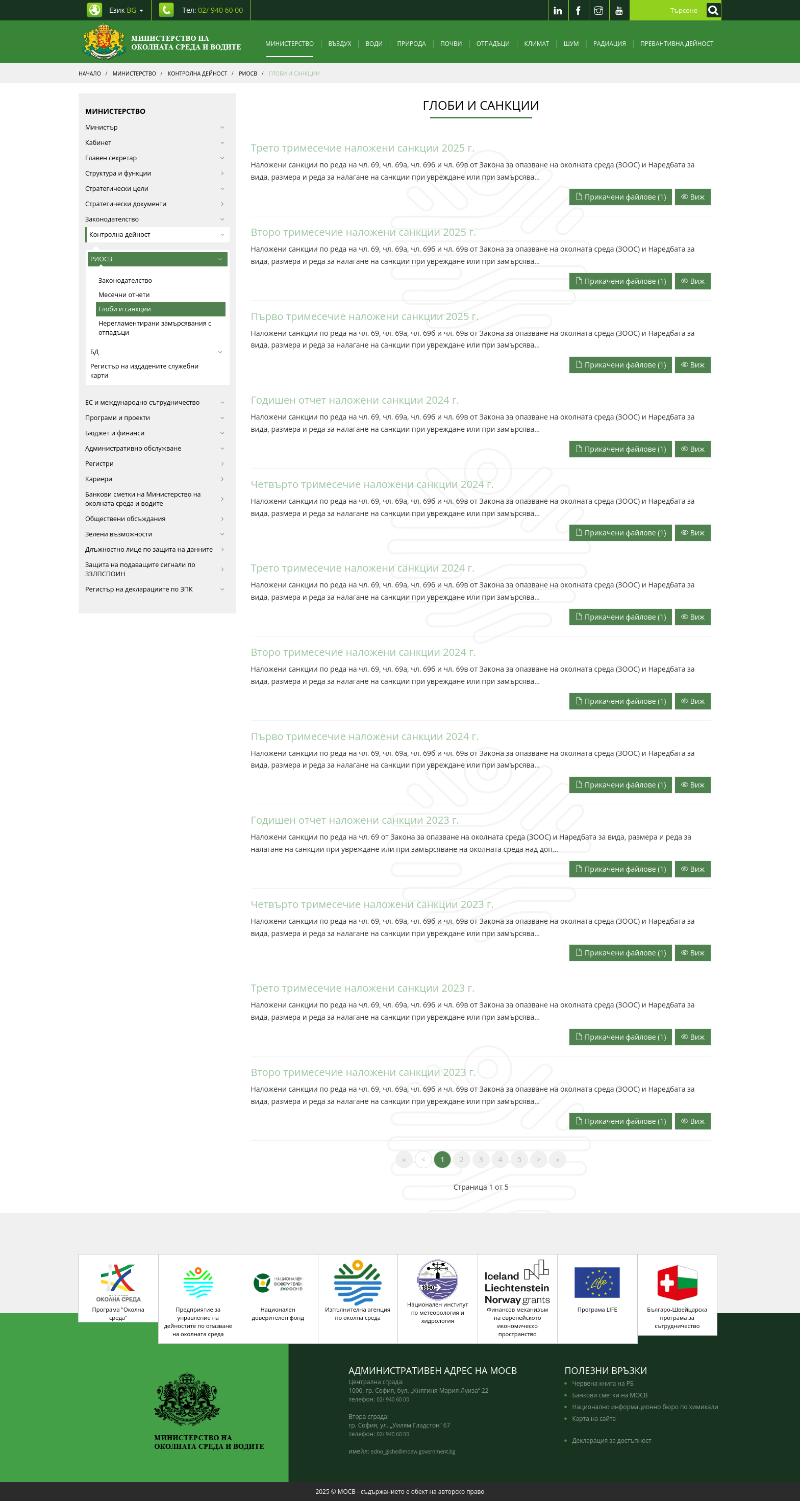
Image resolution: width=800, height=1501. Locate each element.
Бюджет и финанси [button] (154, 433)
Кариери (154, 479)
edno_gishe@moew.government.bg (413, 1451)
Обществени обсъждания (154, 518)
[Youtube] (619, 10)
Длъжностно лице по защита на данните (154, 549)
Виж (693, 197)
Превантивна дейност (676, 43)
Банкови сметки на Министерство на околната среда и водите (154, 499)
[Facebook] (578, 10)
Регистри (154, 463)
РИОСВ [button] (156, 259)
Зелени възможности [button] (154, 534)
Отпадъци (493, 43)
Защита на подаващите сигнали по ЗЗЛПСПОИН (154, 569)
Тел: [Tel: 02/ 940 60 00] (212, 10)
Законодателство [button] (154, 219)
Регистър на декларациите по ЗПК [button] (154, 589)
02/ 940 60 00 (393, 1399)
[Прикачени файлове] (621, 196)
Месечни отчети (124, 294)
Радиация (609, 43)
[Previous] (423, 1159)
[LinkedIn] (558, 10)
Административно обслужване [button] (154, 448)
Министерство (289, 43)
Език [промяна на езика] (126, 10)
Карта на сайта (594, 1418)
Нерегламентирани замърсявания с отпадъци (154, 328)
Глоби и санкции (124, 309)
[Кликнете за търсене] (711, 10)
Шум (571, 43)
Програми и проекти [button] (154, 417)
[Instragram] (599, 10)
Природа (411, 43)
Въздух (340, 43)
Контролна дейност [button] (156, 234)
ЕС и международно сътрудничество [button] (154, 402)
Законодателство (125, 280)
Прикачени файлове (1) (621, 197)
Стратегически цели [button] (154, 188)
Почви (451, 43)
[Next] (538, 1159)
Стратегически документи (154, 204)
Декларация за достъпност (611, 1440)
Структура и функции (154, 173)
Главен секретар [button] (154, 158)
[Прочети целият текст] (692, 196)
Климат (536, 43)
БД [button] (156, 352)
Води (374, 43)
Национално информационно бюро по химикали (645, 1406)
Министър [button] (154, 127)
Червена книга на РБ (603, 1383)
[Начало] (161, 41)
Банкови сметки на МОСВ (609, 1395)
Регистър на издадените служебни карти (144, 371)
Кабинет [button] (154, 142)
